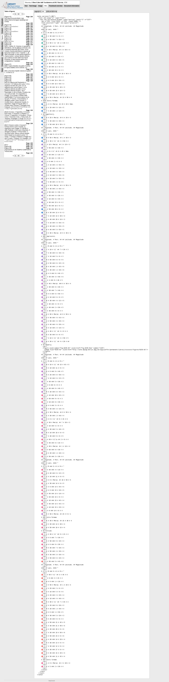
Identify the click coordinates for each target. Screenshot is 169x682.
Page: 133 (29, 110)
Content (2, 30)
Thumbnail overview (55, 6)
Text (26, 6)
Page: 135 (29, 143)
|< (38, 11)
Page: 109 (29, 31)
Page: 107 (29, 28)
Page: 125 (29, 69)
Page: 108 (29, 30)
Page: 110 (29, 33)
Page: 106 (29, 26)
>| (56, 11)
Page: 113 (29, 35)
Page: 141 (29, 153)
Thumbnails (2, 22)
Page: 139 (29, 148)
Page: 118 (29, 44)
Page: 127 (29, 77)
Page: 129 (29, 81)
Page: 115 (29, 39)
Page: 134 (29, 123)
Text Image (32, 6)
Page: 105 (29, 23)
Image (40, 6)
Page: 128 (29, 79)
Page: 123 (29, 64)
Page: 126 (29, 74)
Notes (2, 54)
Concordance (2, 61)
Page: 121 (29, 63)
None (2, 70)
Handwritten (2, 46)
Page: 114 (29, 36)
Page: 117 (29, 41)
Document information (71, 6)
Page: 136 (29, 145)
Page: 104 (29, 16)
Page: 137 (29, 146)
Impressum (52, 680)
